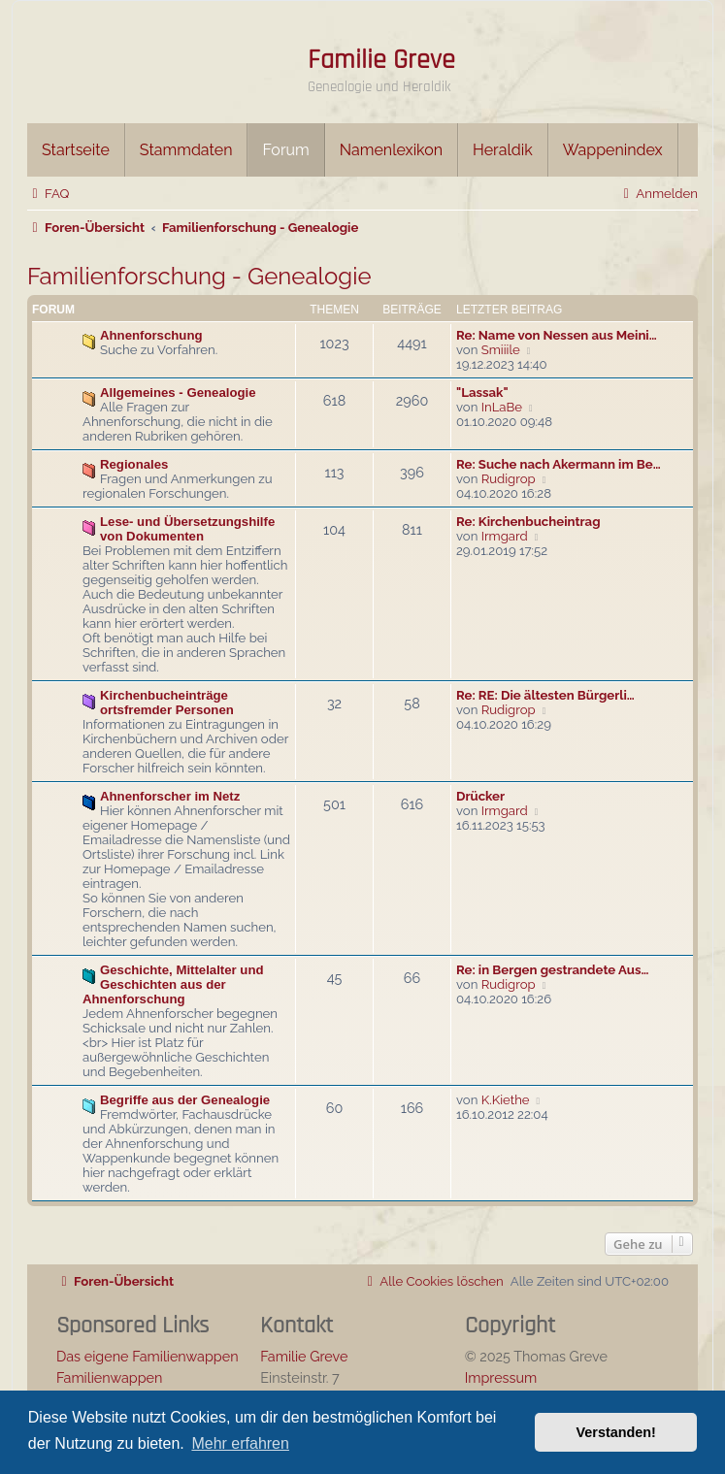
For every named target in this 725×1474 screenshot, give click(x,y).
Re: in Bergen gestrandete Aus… (552, 970)
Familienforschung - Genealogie (199, 276)
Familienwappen (109, 1377)
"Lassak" (482, 392)
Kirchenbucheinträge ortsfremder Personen (167, 702)
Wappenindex (613, 150)
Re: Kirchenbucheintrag (528, 521)
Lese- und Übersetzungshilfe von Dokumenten (187, 528)
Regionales (134, 464)
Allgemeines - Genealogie (178, 392)
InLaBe (501, 407)
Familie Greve (381, 60)
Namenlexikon (391, 150)
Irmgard (504, 536)
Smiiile (500, 350)
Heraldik (503, 150)
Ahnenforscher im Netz (170, 796)
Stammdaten (186, 150)
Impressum (501, 1377)
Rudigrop (508, 479)
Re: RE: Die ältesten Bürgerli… (545, 695)
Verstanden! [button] (616, 1432)
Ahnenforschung (151, 335)
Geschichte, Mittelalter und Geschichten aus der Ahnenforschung (173, 984)
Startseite (76, 150)
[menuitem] (48, 194)
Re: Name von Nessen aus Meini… (556, 335)
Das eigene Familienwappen (147, 1356)
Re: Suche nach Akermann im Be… (558, 464)
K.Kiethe (505, 1100)
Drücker (480, 796)
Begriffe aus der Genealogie (185, 1100)
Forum (285, 150)
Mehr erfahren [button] (240, 1443)
